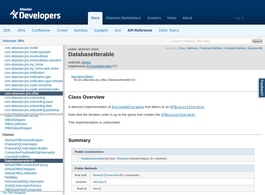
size (96, 188)
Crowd (62, 30)
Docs (95, 18)
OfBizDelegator (15, 120)
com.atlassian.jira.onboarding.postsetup (32, 110)
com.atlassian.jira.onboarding (25, 97)
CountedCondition (17, 156)
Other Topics (169, 30)
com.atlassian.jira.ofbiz (22, 93)
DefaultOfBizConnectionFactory (26, 165)
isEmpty (98, 181)
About (187, 18)
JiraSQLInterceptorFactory (23, 185)
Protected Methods (211, 48)
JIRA (21, 30)
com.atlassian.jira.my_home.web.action (32, 68)
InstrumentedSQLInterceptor (24, 181)
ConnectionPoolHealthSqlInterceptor (30, 152)
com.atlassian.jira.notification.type (28, 77)
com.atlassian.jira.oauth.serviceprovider (32, 89)
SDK (7, 30)
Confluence (41, 30)
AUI (118, 30)
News (171, 18)
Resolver (123, 158)
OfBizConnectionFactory (21, 116)
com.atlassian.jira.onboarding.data (28, 106)
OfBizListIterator (16, 124)
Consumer (112, 175)
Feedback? (262, 88)
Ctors (182, 48)
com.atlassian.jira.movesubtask (26, 56)
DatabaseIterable (17, 161)
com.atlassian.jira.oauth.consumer (28, 85)
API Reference (140, 30)
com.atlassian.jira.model (21, 48)
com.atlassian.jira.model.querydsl (27, 52)
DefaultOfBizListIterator (21, 173)
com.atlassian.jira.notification (24, 73)
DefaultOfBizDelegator (20, 169)
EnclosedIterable (99, 66)
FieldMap (11, 177)
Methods (192, 48)
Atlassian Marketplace (123, 18)
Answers (154, 18)
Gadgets (101, 30)
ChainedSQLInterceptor (21, 144)
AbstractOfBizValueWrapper (24, 140)
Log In (239, 18)
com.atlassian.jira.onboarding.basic (29, 102)
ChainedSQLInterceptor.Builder (26, 148)
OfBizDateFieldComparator (23, 190)
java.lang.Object (82, 76)
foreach (98, 175)
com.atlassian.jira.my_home (24, 64)
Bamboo (80, 30)
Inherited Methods (235, 48)
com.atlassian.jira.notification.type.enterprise (35, 81)
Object (86, 62)
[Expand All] (255, 48)
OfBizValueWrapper (18, 128)
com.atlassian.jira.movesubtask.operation (33, 60)
